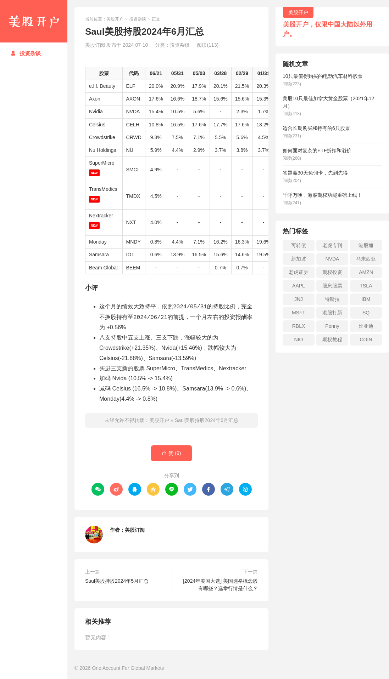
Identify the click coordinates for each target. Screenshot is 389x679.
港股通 (366, 245)
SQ (365, 312)
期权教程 (332, 339)
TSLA (366, 286)
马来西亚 (366, 259)
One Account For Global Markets (128, 668)
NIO (298, 339)
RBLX (298, 326)
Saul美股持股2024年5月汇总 (117, 581)
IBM (366, 299)
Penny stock (332, 327)
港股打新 (332, 312)
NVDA (332, 259)
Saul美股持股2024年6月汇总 (206, 420)
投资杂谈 (26, 53)
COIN (366, 339)
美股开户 (33, 21)
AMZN (366, 272)
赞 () (171, 453)
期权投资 (332, 272)
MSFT (298, 312)
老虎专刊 (332, 245)
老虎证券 (299, 272)
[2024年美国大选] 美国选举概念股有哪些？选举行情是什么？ (220, 584)
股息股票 (332, 286)
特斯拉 (332, 299)
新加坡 (298, 259)
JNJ (298, 299)
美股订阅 (135, 530)
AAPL (298, 286)
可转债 (298, 245)
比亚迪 (366, 326)
